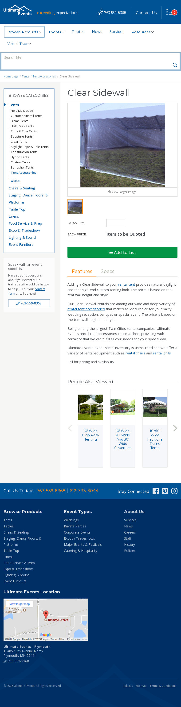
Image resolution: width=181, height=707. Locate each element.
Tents (25, 68)
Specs (108, 263)
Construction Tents (24, 144)
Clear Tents (19, 133)
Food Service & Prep (25, 215)
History (129, 536)
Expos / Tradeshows (79, 530)
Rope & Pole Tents (24, 123)
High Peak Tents (22, 118)
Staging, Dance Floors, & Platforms (28, 190)
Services (117, 31)
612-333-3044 (84, 483)
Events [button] (56, 32)
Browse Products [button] (24, 32)
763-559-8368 (29, 295)
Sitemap (141, 678)
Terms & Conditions (163, 678)
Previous (69, 420)
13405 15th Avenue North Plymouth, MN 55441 (27, 643)
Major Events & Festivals (83, 536)
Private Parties (75, 518)
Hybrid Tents (20, 149)
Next (175, 420)
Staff (127, 530)
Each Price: (77, 226)
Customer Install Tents (27, 108)
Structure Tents (22, 128)
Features (82, 263)
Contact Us (146, 13)
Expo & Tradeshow (24, 222)
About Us (134, 504)
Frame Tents (19, 113)
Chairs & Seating (22, 180)
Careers (130, 524)
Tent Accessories (43, 68)
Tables (14, 173)
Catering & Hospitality (80, 543)
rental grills (162, 345)
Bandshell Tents (22, 159)
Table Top (17, 201)
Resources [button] (143, 32)
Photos (78, 31)
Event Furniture (21, 236)
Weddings (71, 512)
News (97, 31)
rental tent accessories (86, 301)
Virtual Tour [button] (19, 44)
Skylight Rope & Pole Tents (30, 139)
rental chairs (135, 345)
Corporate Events (77, 524)
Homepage (11, 68)
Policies (130, 543)
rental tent (126, 276)
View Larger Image (122, 184)
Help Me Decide (22, 102)
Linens (14, 208)
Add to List (122, 244)
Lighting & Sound (22, 229)
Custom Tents (20, 154)
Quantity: (75, 215)
